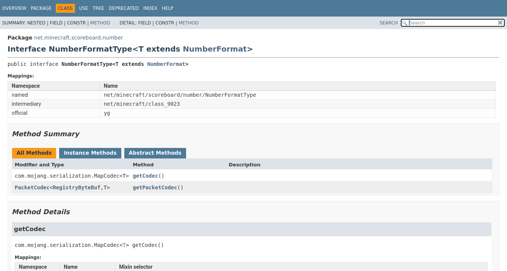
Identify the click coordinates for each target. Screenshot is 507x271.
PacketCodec (32, 187)
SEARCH (389, 23)
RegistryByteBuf (76, 187)
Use (83, 8)
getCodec (145, 176)
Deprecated (124, 8)
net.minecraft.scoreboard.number (78, 38)
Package (41, 8)
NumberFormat (215, 48)
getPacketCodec (155, 187)
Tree (98, 8)
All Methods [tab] (34, 153)
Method (100, 23)
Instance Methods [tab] (90, 153)
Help (168, 8)
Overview (14, 8)
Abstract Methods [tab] (155, 153)
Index (150, 8)
